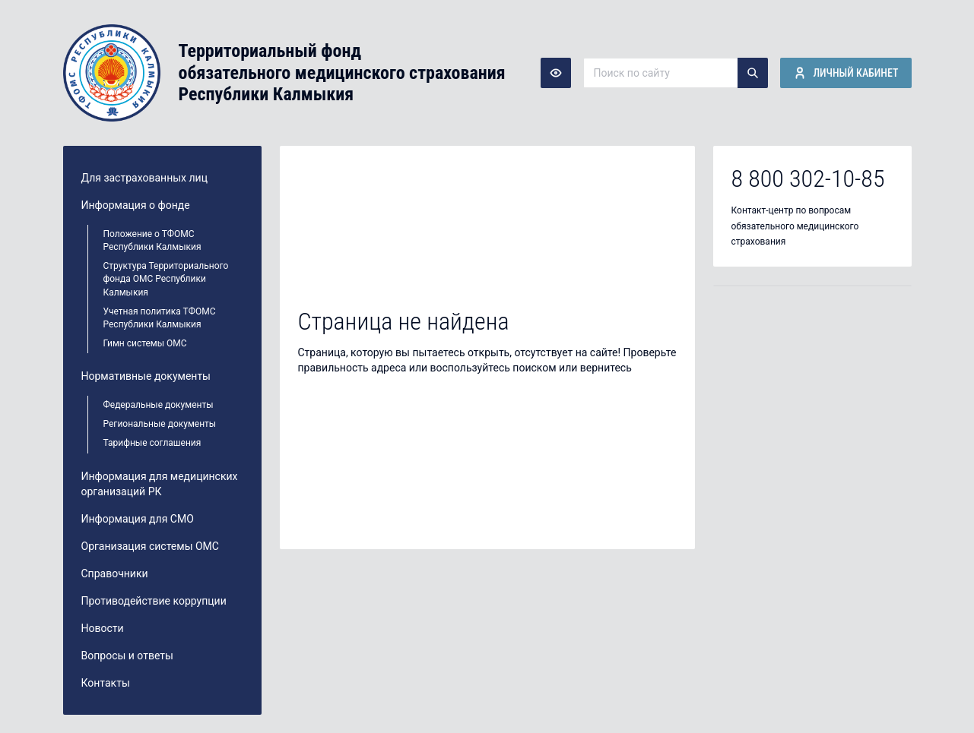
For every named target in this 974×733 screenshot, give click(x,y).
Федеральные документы (158, 405)
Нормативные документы (146, 376)
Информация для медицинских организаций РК (159, 484)
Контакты (105, 683)
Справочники (114, 573)
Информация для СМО (137, 519)
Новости (102, 628)
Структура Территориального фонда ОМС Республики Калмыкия (166, 279)
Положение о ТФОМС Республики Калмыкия (152, 240)
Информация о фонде (135, 205)
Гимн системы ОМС (145, 343)
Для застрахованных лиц (144, 178)
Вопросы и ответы (127, 655)
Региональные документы (160, 424)
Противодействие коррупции (154, 601)
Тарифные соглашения (152, 443)
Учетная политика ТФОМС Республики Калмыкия (159, 318)
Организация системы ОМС (150, 546)
